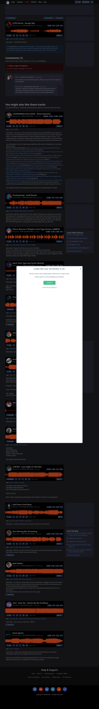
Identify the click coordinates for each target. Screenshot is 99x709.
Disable (49, 283)
